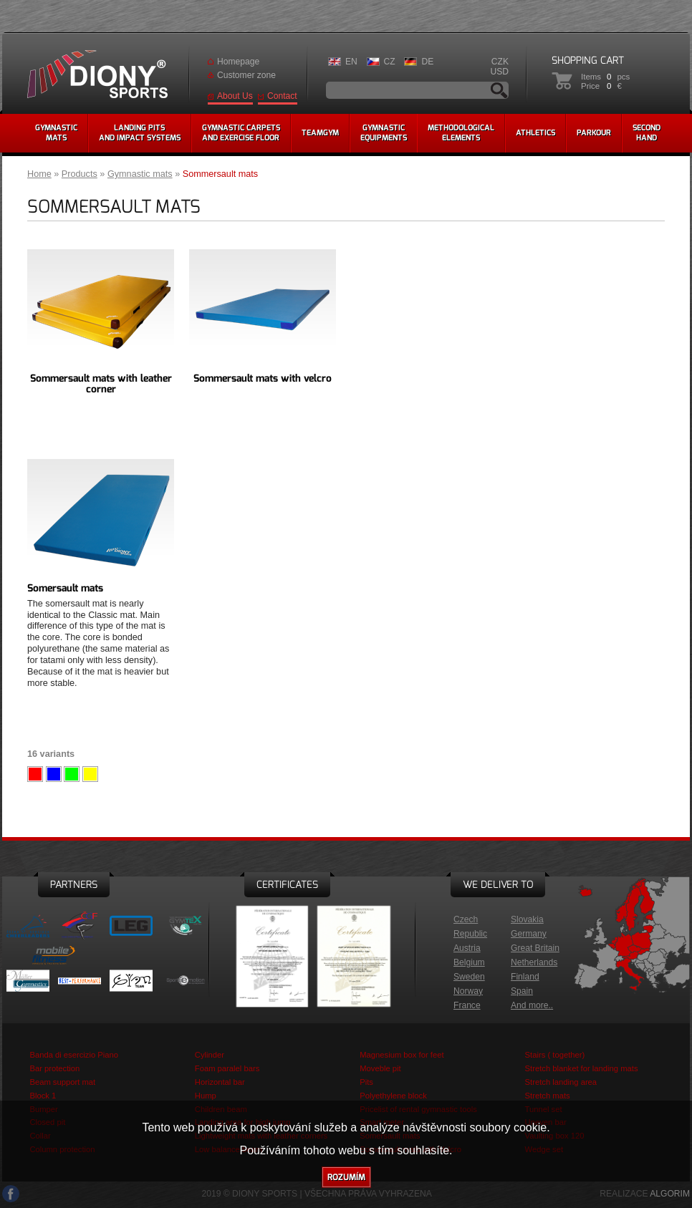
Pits (366, 1082)
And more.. (532, 1005)
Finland (525, 977)
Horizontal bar (220, 1082)
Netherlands (534, 962)
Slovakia (527, 919)
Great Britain (535, 948)
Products (79, 174)
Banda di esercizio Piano (73, 1054)
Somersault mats (65, 588)
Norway (468, 991)
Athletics (535, 132)
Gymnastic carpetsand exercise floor (241, 132)
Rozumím (346, 1177)
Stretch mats (547, 1095)
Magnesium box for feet (401, 1054)
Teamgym (320, 132)
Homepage (238, 62)
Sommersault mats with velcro (262, 378)
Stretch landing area (561, 1082)
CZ (389, 62)
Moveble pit (380, 1068)
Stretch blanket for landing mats (581, 1068)
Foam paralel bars (227, 1068)
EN (351, 62)
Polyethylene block (393, 1095)
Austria (467, 948)
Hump (205, 1095)
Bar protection (54, 1068)
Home (39, 174)
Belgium (469, 962)
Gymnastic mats (140, 174)
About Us (235, 96)
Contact (282, 96)
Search (499, 90)
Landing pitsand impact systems (140, 132)
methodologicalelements (461, 132)
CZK (500, 62)
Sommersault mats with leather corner (101, 383)
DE (427, 62)
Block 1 (42, 1095)
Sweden (469, 977)
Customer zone (246, 75)
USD (499, 72)
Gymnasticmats (56, 132)
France (467, 1005)
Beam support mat (62, 1082)
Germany (529, 934)
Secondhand (646, 132)
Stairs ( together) (555, 1054)
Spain (522, 991)
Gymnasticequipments (383, 132)
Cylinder (209, 1054)
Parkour (594, 132)
